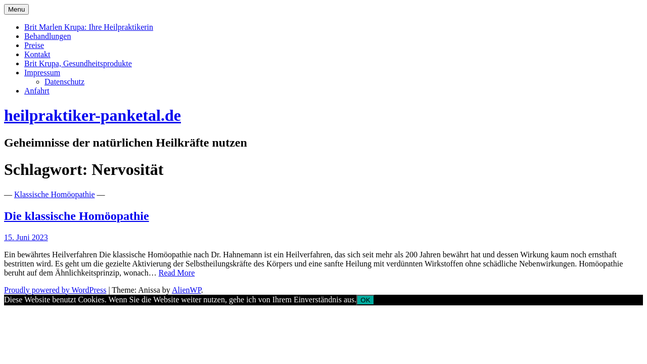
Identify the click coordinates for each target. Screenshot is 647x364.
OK (365, 300)
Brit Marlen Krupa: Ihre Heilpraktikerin (88, 27)
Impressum (42, 72)
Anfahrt (37, 90)
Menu (16, 9)
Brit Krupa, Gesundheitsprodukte (78, 63)
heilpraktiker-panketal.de (92, 115)
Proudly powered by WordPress (55, 290)
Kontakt (37, 54)
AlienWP (186, 290)
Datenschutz (64, 81)
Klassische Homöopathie (54, 194)
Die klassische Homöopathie (76, 215)
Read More (177, 272)
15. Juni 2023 (26, 237)
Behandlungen (47, 36)
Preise (34, 45)
